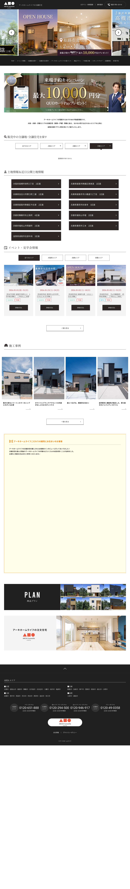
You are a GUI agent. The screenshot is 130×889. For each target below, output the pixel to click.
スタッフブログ (97, 61)
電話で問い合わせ (116, 5)
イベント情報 (21, 61)
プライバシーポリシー (70, 732)
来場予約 (116, 61)
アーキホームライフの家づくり (61, 61)
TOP (12, 61)
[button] (11, 32)
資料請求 (100, 4)
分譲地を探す (32, 61)
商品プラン (77, 61)
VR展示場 (86, 61)
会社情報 (56, 732)
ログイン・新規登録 (87, 4)
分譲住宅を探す (44, 61)
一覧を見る (65, 328)
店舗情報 (108, 61)
